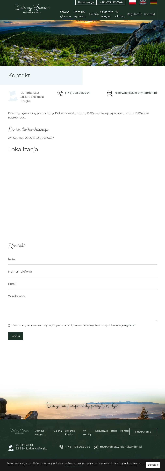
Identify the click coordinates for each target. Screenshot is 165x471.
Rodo (114, 430)
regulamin (130, 325)
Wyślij (16, 336)
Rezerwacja (143, 431)
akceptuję (152, 464)
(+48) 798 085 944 (77, 92)
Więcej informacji (74, 466)
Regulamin (134, 14)
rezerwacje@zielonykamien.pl (136, 92)
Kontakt (149, 14)
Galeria (94, 14)
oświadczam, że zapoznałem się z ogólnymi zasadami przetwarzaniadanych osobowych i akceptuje (73, 325)
